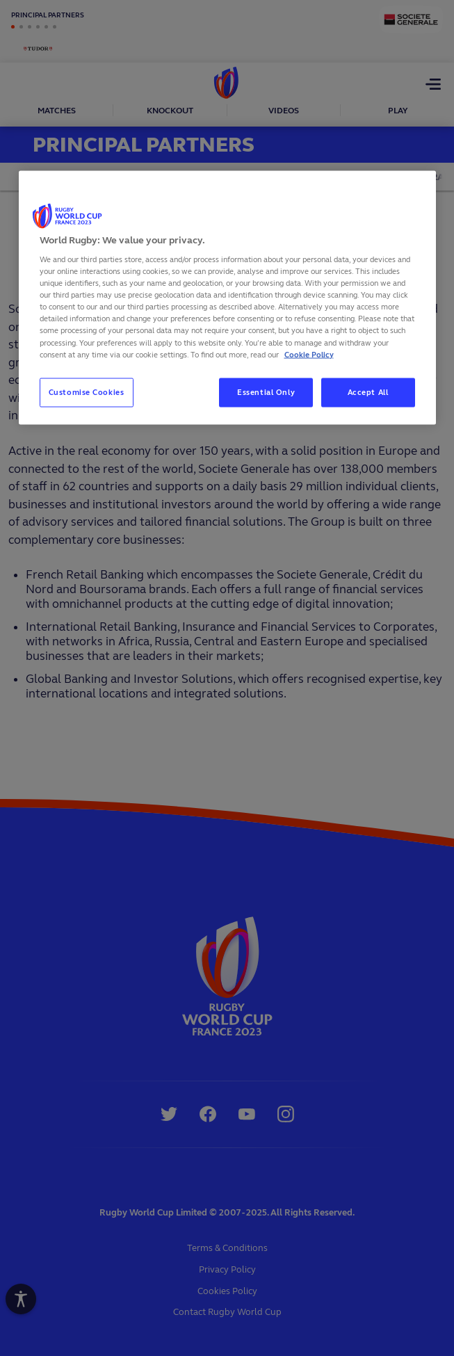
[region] (227, 297)
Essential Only (266, 391)
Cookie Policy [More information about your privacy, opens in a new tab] (309, 354)
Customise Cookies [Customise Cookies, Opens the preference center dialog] (86, 391)
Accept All (368, 391)
